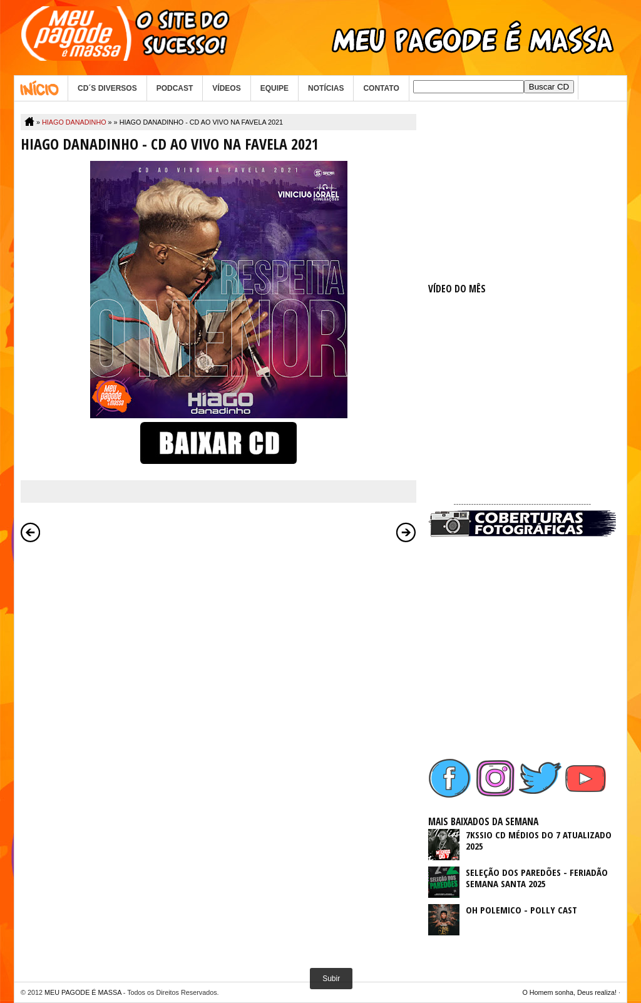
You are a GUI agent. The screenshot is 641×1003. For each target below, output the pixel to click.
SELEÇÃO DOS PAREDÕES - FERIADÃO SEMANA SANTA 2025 (537, 878)
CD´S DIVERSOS (107, 88)
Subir (331, 978)
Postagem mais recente (31, 532)
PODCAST (174, 88)
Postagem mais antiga (406, 532)
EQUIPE (274, 88)
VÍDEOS (226, 88)
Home (41, 88)
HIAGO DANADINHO (74, 122)
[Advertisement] (522, 192)
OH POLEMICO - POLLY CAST (521, 909)
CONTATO (381, 88)
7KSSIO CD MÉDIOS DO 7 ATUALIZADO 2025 (539, 840)
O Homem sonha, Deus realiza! (569, 992)
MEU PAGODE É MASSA (82, 992)
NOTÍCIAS (326, 88)
